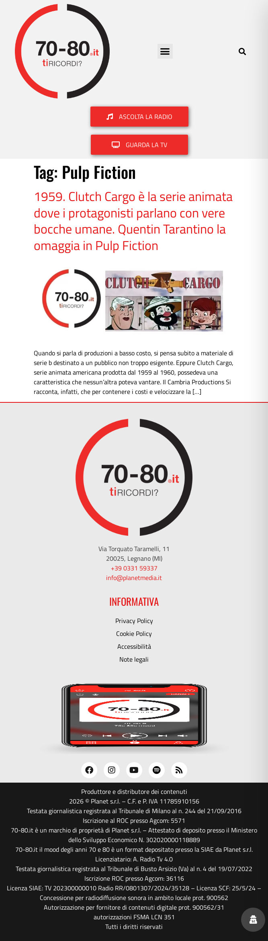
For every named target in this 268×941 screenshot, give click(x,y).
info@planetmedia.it (134, 577)
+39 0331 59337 (134, 568)
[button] (165, 51)
